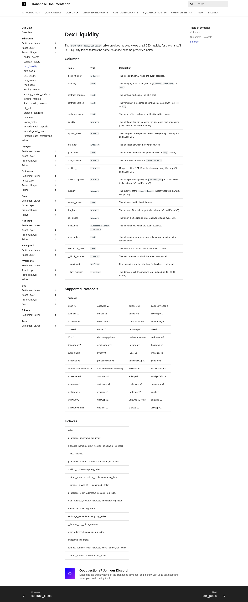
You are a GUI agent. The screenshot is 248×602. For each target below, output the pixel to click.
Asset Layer (39, 47)
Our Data (72, 12)
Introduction (31, 12)
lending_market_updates (37, 94)
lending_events (32, 89)
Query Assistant (182, 12)
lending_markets (33, 98)
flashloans (29, 85)
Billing (213, 12)
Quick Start (53, 12)
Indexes (194, 41)
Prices (39, 140)
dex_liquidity (30, 66)
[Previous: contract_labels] (38, 594)
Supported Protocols (201, 37)
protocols (29, 117)
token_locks (30, 122)
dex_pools (29, 71)
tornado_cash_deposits (36, 126)
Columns (195, 32)
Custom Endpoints (125, 12)
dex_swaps (30, 75)
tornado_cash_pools (34, 131)
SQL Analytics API (155, 12)
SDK (200, 12)
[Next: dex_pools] (213, 594)
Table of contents (200, 27)
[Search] (208, 4)
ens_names (30, 80)
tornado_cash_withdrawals (38, 135)
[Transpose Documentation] (23, 4)
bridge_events (31, 57)
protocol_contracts (33, 112)
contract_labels (32, 61)
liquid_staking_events (35, 103)
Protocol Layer (39, 52)
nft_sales (28, 108)
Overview (27, 32)
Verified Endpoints (95, 12)
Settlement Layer (39, 43)
